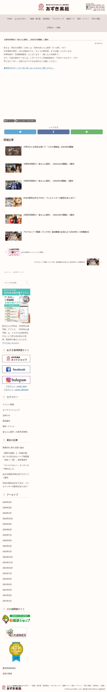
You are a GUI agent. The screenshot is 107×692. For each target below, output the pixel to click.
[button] (27, 282)
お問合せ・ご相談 (98, 685)
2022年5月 (7, 540)
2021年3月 (7, 595)
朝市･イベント (9, 121)
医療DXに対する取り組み (13, 447)
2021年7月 (7, 573)
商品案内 (6, 421)
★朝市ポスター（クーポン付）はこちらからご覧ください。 (29, 68)
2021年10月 (8, 568)
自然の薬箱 (7, 673)
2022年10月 (8, 518)
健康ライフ (64, 685)
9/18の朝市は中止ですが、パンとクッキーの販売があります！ (16, 484)
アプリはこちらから (10, 343)
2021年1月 (7, 601)
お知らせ (6, 415)
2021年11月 (8, 562)
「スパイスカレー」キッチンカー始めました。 (16, 467)
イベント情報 (8, 404)
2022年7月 (7, 535)
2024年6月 (7, 502)
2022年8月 (7, 529)
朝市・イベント (76, 685)
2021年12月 (8, 557)
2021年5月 (7, 584)
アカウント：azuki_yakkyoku (16, 390)
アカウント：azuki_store (16, 386)
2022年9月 (7, 524)
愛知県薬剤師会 (9, 668)
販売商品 (43, 685)
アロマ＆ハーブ (54, 685)
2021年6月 (7, 579)
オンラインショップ (11, 410)
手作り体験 (86, 685)
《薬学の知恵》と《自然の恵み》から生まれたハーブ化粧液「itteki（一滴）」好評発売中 (16, 456)
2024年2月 (7, 513)
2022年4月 (7, 546)
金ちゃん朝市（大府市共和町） (25, 121)
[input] (16, 283)
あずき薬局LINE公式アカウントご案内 (16, 475)
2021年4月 (7, 590)
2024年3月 (7, 507)
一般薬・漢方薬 (33, 685)
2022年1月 (7, 551)
